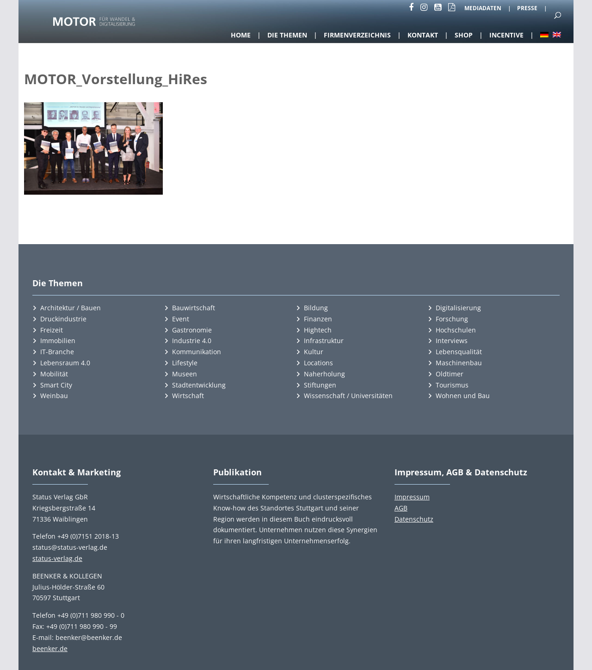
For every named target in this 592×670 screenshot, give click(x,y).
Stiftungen (320, 385)
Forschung (452, 318)
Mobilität (54, 373)
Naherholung (324, 373)
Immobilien (57, 340)
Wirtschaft (188, 395)
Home (241, 35)
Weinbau (54, 395)
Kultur (313, 351)
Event (180, 318)
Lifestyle (184, 362)
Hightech (318, 330)
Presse (527, 9)
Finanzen (318, 318)
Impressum (412, 496)
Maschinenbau (459, 362)
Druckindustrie (63, 318)
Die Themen (287, 35)
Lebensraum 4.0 (65, 362)
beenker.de (50, 648)
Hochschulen (456, 330)
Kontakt (422, 35)
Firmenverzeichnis (357, 35)
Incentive (506, 35)
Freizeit (51, 330)
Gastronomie (192, 330)
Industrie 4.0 (191, 340)
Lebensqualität (459, 351)
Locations (318, 362)
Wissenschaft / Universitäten (348, 395)
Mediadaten (482, 9)
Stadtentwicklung (199, 385)
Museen (184, 373)
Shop (464, 35)
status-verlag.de (57, 558)
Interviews (452, 340)
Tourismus (452, 385)
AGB (401, 508)
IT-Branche (57, 351)
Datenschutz (414, 519)
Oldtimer (449, 373)
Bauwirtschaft (193, 307)
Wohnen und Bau (463, 395)
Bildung (316, 307)
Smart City (56, 385)
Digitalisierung (458, 307)
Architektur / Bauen (70, 307)
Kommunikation (196, 351)
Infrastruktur (324, 340)
